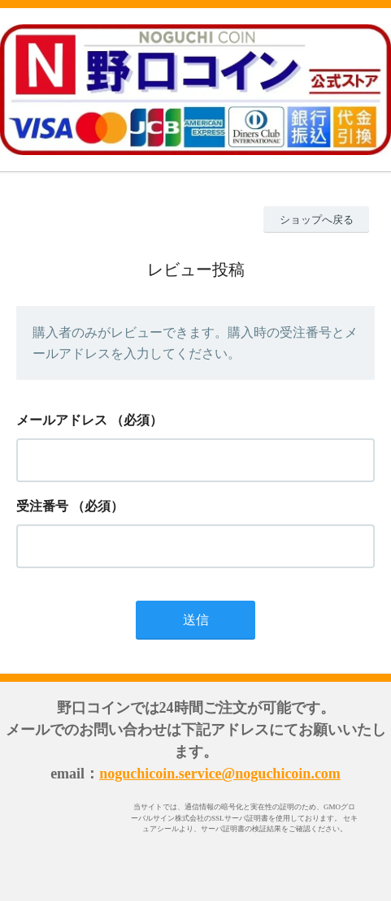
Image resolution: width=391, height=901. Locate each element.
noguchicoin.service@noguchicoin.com (220, 773)
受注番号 (42, 506)
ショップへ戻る (317, 219)
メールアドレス (61, 420)
